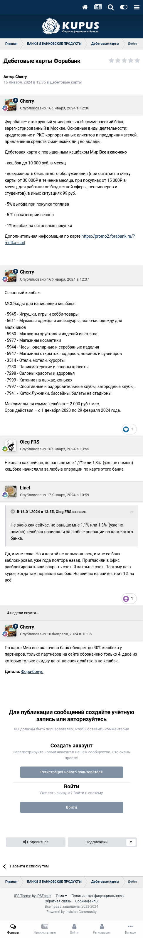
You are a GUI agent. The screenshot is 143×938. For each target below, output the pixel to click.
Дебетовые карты (66, 82)
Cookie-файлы (86, 901)
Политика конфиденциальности (98, 896)
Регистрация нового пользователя (71, 772)
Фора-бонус (32, 671)
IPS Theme (22, 896)
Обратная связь (58, 901)
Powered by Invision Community (71, 912)
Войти (71, 807)
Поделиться (35, 842)
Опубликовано (54, 108)
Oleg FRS (29, 442)
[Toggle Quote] (13, 511)
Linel (25, 488)
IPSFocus (43, 896)
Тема (61, 896)
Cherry (21, 76)
